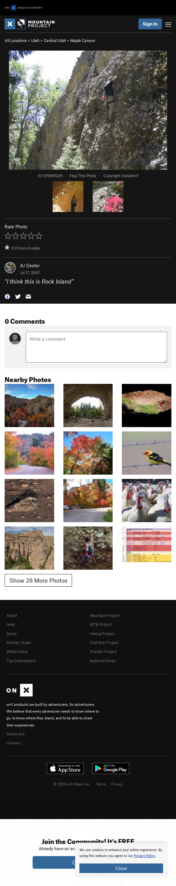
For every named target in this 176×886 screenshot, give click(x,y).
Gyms (11, 633)
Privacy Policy (144, 856)
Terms (101, 784)
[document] (121, 860)
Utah (35, 40)
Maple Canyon (82, 40)
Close (121, 868)
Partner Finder (19, 642)
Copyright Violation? (120, 175)
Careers (13, 742)
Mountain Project (104, 615)
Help (10, 624)
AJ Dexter (30, 265)
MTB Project (101, 624)
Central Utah (55, 40)
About (11, 615)
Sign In (150, 24)
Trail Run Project (104, 642)
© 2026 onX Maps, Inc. (72, 784)
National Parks (103, 660)
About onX (15, 733)
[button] (7, 295)
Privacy (117, 784)
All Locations (16, 40)
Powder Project (103, 651)
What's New (17, 651)
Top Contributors (21, 660)
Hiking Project (102, 633)
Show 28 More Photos (38, 580)
